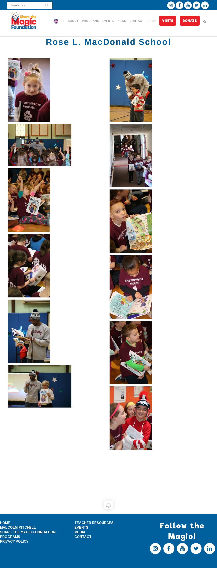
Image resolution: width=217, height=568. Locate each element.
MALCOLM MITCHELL (18, 527)
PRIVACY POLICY (14, 541)
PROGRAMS (10, 537)
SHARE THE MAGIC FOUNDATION (28, 532)
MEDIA (79, 532)
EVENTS (81, 527)
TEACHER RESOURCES (94, 523)
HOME (5, 523)
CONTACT (83, 537)
